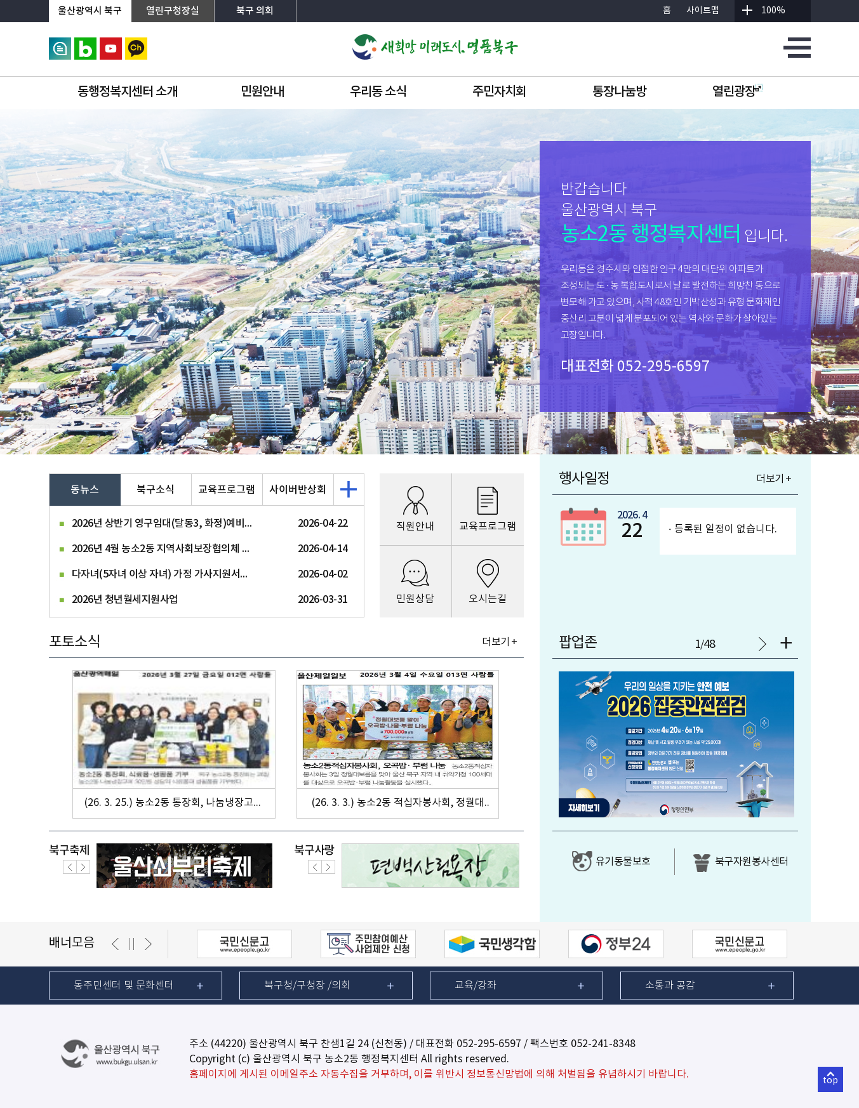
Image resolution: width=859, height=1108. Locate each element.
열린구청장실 (172, 11)
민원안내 (262, 92)
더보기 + (499, 642)
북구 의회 (255, 11)
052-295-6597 (663, 367)
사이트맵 (702, 11)
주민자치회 (499, 92)
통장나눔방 (619, 92)
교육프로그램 (226, 490)
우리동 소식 (378, 92)
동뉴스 (84, 490)
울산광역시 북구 (90, 11)
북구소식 (156, 490)
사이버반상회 (297, 490)
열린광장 (737, 92)
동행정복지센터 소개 (127, 92)
